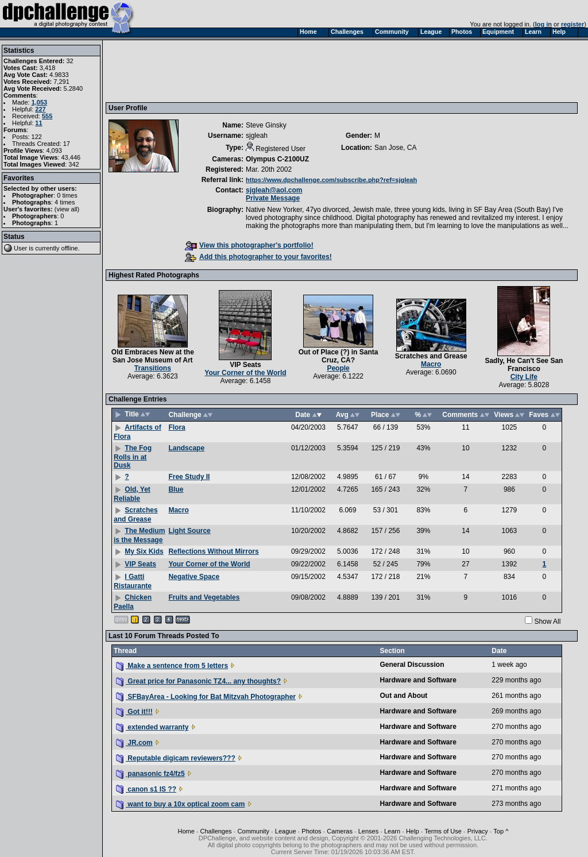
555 (47, 116)
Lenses (368, 831)
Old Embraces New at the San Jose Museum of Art (152, 356)
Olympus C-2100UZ (277, 159)
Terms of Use (443, 831)
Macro (431, 364)
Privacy (477, 831)
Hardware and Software (418, 680)
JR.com (134, 743)
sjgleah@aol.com (274, 190)
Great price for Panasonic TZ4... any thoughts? (198, 681)
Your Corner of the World (245, 373)
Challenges (216, 831)
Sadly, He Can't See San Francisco (524, 365)
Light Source (189, 531)
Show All (547, 621)
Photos (311, 831)
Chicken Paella (133, 602)
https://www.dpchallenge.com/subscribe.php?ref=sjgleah (331, 179)
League (285, 831)
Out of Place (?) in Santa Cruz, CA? (338, 356)
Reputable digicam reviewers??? (175, 758)
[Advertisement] (318, 70)
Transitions (152, 368)
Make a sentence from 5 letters (172, 666)
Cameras (340, 831)
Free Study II (189, 477)
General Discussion (412, 665)
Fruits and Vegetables (203, 597)
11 (38, 122)
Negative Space (193, 577)
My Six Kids (144, 551)
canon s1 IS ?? (146, 789)
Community (253, 831)
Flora (176, 427)
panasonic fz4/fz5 (150, 774)
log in (543, 24)
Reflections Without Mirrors (213, 551)
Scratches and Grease (431, 356)
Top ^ (500, 831)
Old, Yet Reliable (132, 494)
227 (40, 109)
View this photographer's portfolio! (249, 245)
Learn (392, 831)
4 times (65, 202)
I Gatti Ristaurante (133, 581)
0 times (67, 195)
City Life (523, 377)
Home (185, 831)
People (338, 368)
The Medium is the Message (139, 535)
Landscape (186, 448)
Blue (175, 489)
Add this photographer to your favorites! (258, 257)
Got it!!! (134, 712)
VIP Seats (245, 365)
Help (412, 831)
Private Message (273, 198)
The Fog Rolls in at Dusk (133, 456)
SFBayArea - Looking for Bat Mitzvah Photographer (206, 697)
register (572, 24)
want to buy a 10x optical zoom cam (180, 804)
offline (69, 248)
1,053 (40, 102)
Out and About (403, 696)
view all (67, 209)
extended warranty (152, 727)
